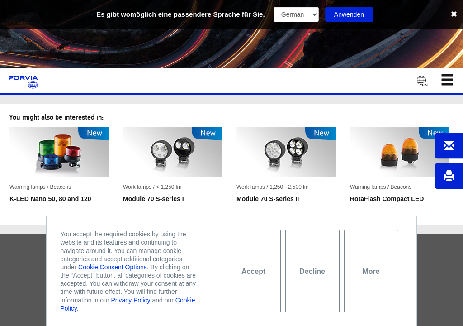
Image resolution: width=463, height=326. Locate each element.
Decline (312, 271)
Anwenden (349, 14)
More (370, 271)
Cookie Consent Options (112, 267)
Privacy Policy (130, 300)
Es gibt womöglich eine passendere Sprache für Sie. (180, 14)
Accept (253, 271)
